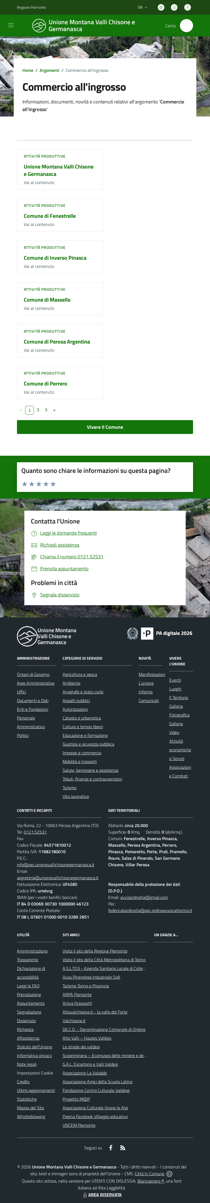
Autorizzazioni (75, 709)
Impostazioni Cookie (35, 1073)
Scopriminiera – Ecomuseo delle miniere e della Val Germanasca (121, 1055)
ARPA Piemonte (77, 994)
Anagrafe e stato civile (83, 691)
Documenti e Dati (32, 700)
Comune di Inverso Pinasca (55, 257)
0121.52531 (35, 832)
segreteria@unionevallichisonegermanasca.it (57, 877)
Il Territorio (178, 697)
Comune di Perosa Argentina (57, 341)
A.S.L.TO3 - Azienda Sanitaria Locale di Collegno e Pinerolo (116, 968)
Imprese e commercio (82, 752)
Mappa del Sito (30, 1107)
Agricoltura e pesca (80, 674)
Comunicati (149, 700)
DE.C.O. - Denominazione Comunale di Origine (104, 1029)
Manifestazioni (152, 674)
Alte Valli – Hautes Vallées (87, 1038)
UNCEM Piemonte (79, 1125)
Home (27, 70)
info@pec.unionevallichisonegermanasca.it (55, 864)
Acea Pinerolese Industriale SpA (91, 977)
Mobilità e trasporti (80, 761)
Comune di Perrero (45, 383)
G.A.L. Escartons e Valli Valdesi (90, 1064)
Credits (23, 1081)
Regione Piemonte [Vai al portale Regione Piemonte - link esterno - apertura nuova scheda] (31, 7)
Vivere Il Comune (105, 427)
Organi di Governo (33, 674)
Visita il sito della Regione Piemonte (95, 951)
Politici (23, 735)
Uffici (21, 691)
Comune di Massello (47, 299)
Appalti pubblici (76, 700)
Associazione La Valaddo (85, 1073)
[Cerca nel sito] (186, 25)
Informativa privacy (34, 1055)
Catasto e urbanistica (82, 718)
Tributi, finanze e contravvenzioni (92, 779)
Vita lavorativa (76, 796)
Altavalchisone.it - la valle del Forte (95, 1012)
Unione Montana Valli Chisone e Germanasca (59, 170)
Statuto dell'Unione (34, 1046)
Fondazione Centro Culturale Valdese (96, 1090)
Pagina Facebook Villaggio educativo (95, 1116)
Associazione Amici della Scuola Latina (97, 1081)
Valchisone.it (74, 1020)
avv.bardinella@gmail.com (144, 897)
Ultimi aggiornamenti (36, 1090)
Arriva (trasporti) (77, 1003)
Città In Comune (149, 1173)
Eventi (175, 680)
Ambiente (71, 683)
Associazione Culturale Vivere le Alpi (95, 1107)
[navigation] (11, 25)
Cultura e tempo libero (83, 726)
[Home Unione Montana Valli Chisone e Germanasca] (91, 25)
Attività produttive (45, 156)
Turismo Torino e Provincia (86, 985)
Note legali (27, 1064)
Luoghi (175, 688)
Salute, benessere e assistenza (90, 770)
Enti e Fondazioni (32, 709)
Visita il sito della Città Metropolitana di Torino (104, 959)
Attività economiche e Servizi (180, 750)
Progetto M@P (76, 1099)
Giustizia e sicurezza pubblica (88, 744)
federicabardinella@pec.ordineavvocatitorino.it (150, 910)
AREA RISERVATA (102, 1194)
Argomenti (49, 70)
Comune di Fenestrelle (50, 216)
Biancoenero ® (151, 1181)
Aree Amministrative (35, 683)
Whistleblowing (31, 1116)
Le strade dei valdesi (81, 1046)
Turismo (69, 787)
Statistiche (27, 1099)
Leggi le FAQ (28, 985)
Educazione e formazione (85, 735)
